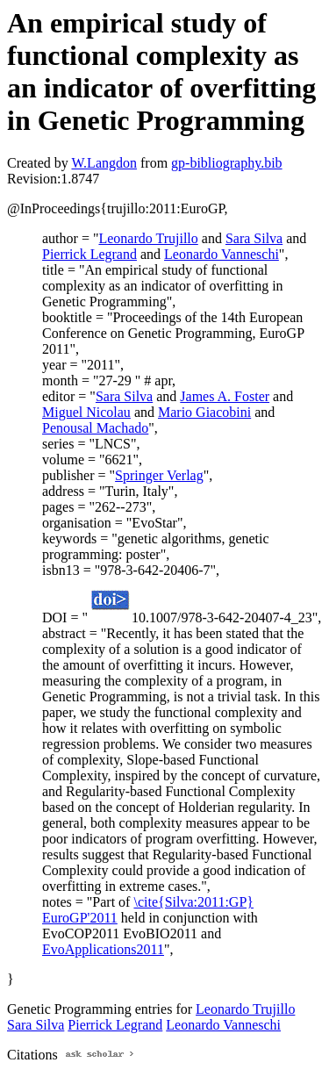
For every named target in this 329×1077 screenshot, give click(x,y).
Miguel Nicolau (86, 412)
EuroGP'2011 (80, 917)
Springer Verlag (159, 475)
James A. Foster (224, 396)
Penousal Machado (95, 427)
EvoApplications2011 (103, 949)
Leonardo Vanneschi (221, 254)
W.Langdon (104, 162)
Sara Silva (254, 238)
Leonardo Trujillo (147, 238)
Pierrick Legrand (89, 254)
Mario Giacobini (204, 412)
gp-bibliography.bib (227, 162)
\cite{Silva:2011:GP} (193, 901)
